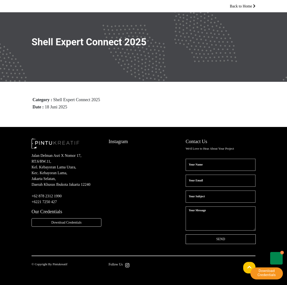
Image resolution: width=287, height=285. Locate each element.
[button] (249, 267)
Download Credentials (66, 222)
